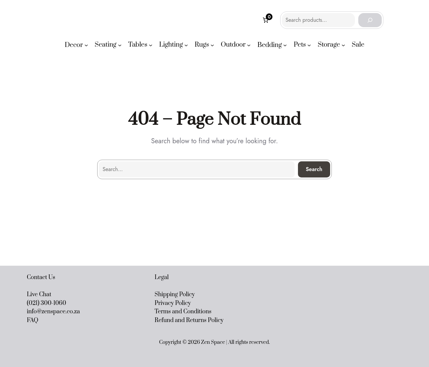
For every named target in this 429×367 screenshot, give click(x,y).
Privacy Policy (173, 303)
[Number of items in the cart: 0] (265, 20)
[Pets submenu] (309, 45)
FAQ (32, 320)
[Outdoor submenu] (249, 45)
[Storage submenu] (343, 45)
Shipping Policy (175, 294)
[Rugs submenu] (212, 45)
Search (314, 169)
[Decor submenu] (86, 45)
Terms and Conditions (183, 311)
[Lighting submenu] (186, 45)
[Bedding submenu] (285, 45)
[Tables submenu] (150, 45)
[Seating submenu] (120, 45)
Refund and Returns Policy (189, 320)
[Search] (370, 20)
